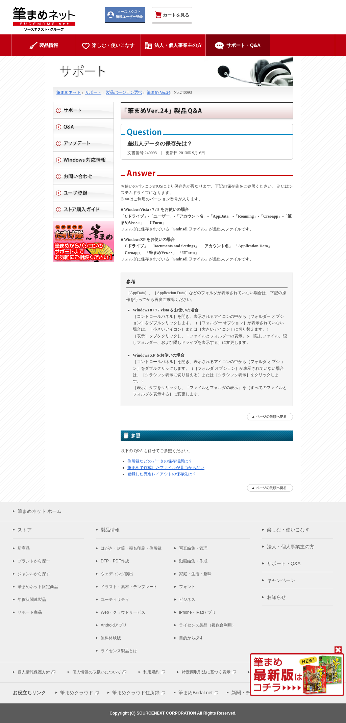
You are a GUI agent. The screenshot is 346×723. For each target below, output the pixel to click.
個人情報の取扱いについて (96, 672)
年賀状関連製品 (32, 599)
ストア (25, 529)
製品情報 (110, 529)
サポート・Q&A (284, 563)
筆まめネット (68, 92)
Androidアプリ (114, 625)
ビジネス (187, 599)
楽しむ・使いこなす (288, 529)
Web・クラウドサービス (123, 612)
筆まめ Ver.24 (158, 92)
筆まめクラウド (76, 692)
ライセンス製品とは (119, 650)
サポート (93, 92)
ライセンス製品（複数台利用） (207, 625)
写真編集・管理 (193, 548)
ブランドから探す (34, 561)
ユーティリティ (115, 599)
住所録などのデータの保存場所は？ (159, 461)
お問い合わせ (83, 176)
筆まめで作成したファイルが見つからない (165, 467)
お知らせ (276, 597)
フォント (187, 586)
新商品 (24, 548)
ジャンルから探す (34, 574)
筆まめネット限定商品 (38, 586)
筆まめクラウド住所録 (135, 692)
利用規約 (151, 672)
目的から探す (191, 638)
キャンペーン (281, 580)
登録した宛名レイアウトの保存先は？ (161, 474)
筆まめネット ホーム (39, 511)
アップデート (83, 143)
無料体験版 (111, 638)
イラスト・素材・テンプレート (129, 586)
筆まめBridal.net (195, 692)
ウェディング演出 (117, 574)
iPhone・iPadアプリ (197, 612)
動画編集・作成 (193, 561)
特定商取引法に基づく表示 (206, 672)
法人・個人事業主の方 (290, 546)
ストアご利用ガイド (83, 209)
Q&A (83, 127)
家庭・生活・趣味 (195, 574)
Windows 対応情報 (83, 160)
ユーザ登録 (83, 193)
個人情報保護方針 (34, 672)
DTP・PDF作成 (115, 561)
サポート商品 (30, 612)
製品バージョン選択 (124, 92)
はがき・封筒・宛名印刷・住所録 (131, 548)
